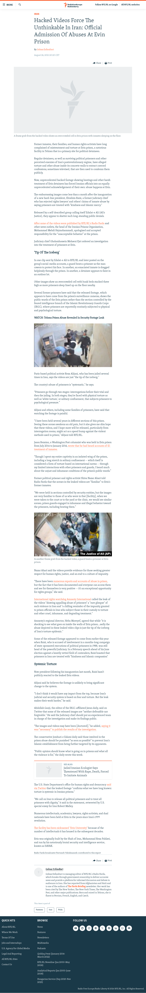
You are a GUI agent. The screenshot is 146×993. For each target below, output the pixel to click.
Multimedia (43, 943)
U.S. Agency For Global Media (16, 948)
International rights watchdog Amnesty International (62, 599)
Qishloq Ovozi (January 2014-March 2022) (51, 955)
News (40, 927)
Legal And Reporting (12, 954)
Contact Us (7, 964)
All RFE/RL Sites (9, 959)
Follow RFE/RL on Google (106, 5)
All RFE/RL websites (130, 5)
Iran (36, 14)
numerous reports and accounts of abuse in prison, (80, 581)
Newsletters (43, 938)
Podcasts (41, 948)
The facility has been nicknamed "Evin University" (61, 828)
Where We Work (10, 932)
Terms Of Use (8, 938)
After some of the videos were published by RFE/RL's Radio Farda (69, 223)
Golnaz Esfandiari (45, 50)
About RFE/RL (9, 927)
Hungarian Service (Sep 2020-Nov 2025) (54, 980)
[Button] (97, 63)
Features (41, 932)
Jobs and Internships (12, 943)
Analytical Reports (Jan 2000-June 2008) (53, 972)
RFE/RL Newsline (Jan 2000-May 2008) (53, 964)
